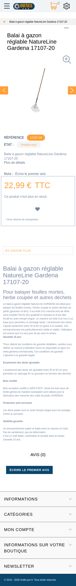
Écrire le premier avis (30, 174)
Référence (14, 137)
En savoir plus (18, 250)
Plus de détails (14, 162)
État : (9, 144)
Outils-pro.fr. (26, 579)
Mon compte (19, 529)
